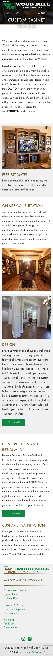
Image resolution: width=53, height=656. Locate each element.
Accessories (10, 613)
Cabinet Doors (12, 598)
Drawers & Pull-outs (14, 605)
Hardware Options (14, 609)
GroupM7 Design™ (34, 652)
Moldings (9, 619)
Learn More (14, 422)
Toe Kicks (9, 623)
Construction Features (15, 590)
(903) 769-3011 (13, 12)
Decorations (10, 627)
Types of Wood (12, 594)
